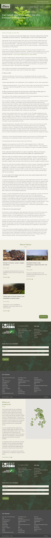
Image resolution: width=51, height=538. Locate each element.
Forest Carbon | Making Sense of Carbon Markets (25, 54)
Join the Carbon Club (41, 1)
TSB (3, 379)
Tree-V (35, 391)
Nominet (36, 377)
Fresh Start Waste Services (24, 385)
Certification (37, 332)
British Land (36, 388)
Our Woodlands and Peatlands (41, 331)
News (9, 28)
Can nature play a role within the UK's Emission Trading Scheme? (29, 28)
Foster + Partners (6, 388)
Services (23, 6)
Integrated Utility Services (24, 380)
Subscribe (5, 359)
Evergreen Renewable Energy (40, 385)
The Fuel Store (21, 391)
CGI (19, 387)
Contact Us (47, 6)
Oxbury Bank (5, 385)
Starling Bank (37, 382)
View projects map (6, 457)
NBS (19, 388)
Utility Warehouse (6, 380)
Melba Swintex (21, 393)
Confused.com (5, 382)
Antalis (3, 391)
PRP (35, 384)
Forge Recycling (37, 379)
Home (2, 28)
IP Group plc (5, 387)
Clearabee (4, 384)
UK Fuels (20, 390)
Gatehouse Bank (21, 382)
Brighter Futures (37, 390)
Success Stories (30, 6)
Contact (36, 337)
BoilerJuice (20, 379)
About (41, 6)
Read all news (43, 316)
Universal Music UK (38, 380)
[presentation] (11, 364)
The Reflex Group (22, 377)
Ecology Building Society (7, 393)
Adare (3, 390)
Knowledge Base (38, 334)
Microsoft (36, 387)
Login (47, 1)
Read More (5, 277)
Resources (36, 6)
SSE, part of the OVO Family (8, 377)
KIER (19, 384)
